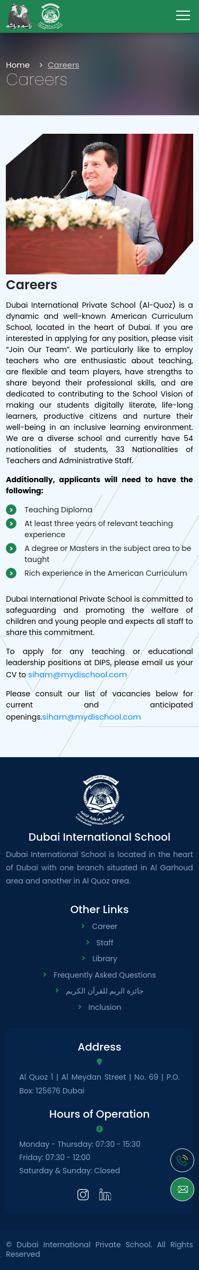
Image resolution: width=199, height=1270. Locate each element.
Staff (105, 942)
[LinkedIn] (105, 1193)
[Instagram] (83, 1193)
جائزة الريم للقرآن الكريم (105, 991)
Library (104, 958)
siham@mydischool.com (77, 674)
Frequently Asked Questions (105, 975)
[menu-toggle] (183, 15)
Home (18, 64)
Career (104, 926)
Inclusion (105, 1007)
